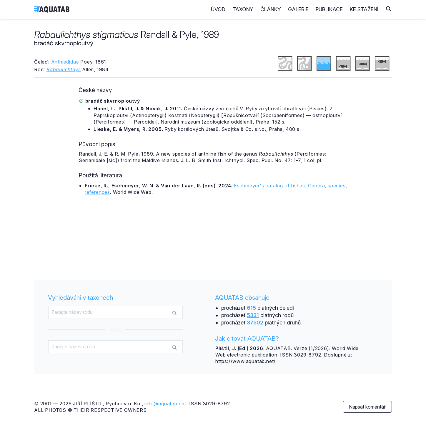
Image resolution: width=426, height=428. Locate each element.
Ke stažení (364, 9)
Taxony (242, 9)
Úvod (218, 9)
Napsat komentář (367, 407)
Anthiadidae (65, 62)
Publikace (329, 9)
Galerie (298, 9)
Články (270, 9)
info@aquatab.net (165, 404)
